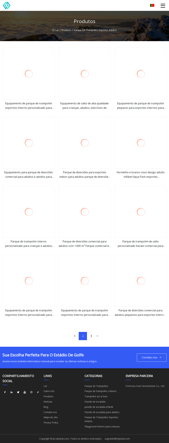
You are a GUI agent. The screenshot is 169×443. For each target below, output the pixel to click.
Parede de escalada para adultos (101, 412)
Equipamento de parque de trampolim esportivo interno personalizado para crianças (28, 106)
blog (46, 406)
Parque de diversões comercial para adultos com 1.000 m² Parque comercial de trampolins (84, 244)
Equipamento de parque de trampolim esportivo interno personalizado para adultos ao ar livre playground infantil (28, 313)
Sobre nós (49, 391)
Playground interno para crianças (102, 426)
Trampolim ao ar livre (95, 396)
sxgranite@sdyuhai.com (117, 438)
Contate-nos (152, 357)
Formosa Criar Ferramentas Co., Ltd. (145, 386)
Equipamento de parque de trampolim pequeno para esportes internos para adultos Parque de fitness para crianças (140, 106)
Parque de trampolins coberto (100, 391)
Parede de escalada (94, 401)
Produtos (66, 31)
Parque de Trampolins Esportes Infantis (101, 419)
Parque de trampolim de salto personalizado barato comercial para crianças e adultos (140, 244)
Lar (55, 31)
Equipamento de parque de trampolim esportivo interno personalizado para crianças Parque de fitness (84, 313)
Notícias (48, 401)
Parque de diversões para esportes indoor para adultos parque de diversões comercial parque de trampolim (84, 174)
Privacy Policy (51, 422)
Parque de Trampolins (96, 386)
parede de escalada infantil (98, 406)
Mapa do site (51, 417)
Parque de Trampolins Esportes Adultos (95, 31)
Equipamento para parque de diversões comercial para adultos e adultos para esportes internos (28, 174)
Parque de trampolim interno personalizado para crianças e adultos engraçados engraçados (28, 244)
